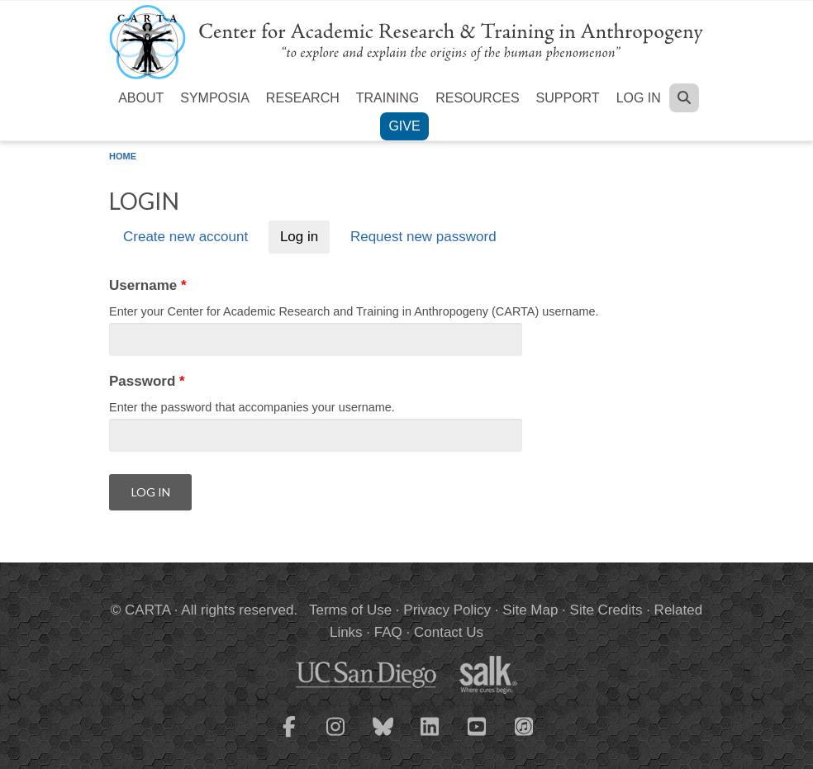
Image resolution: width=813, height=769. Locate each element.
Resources (477, 98)
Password (147, 381)
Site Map (530, 610)
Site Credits (606, 610)
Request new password (423, 237)
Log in (638, 98)
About (141, 98)
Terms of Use (350, 610)
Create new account (185, 237)
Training (387, 98)
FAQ (388, 632)
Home (122, 156)
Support (568, 98)
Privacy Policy (447, 610)
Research (303, 98)
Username (148, 285)
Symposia (215, 98)
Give (404, 126)
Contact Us (448, 632)
